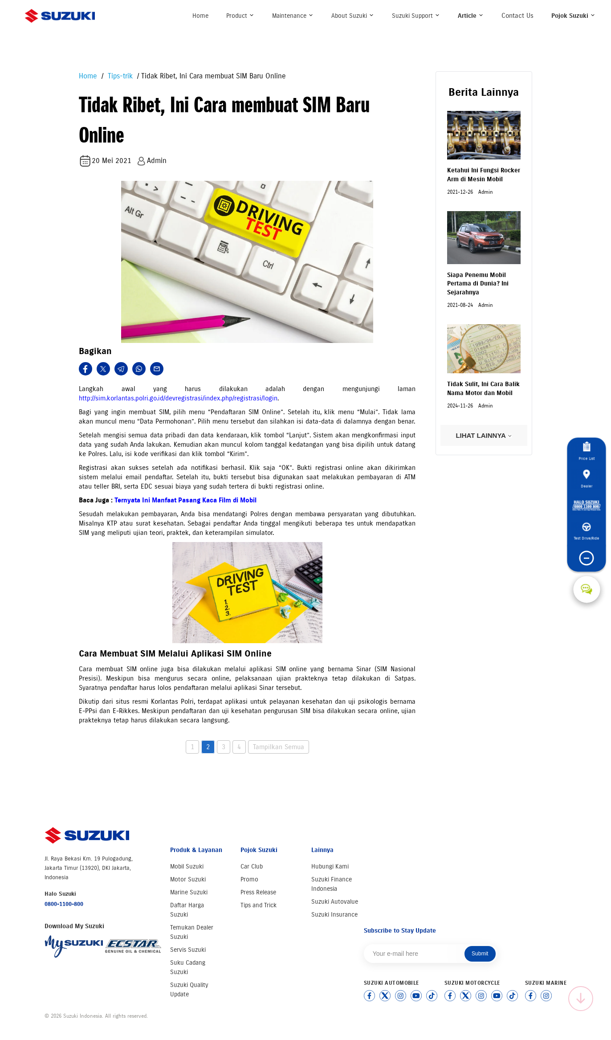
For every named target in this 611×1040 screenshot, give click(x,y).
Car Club (251, 866)
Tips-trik (119, 76)
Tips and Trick (258, 905)
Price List (586, 451)
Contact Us (517, 16)
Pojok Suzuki (573, 16)
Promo (249, 879)
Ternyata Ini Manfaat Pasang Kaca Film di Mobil (185, 500)
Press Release (258, 892)
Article (471, 16)
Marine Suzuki (189, 892)
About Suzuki (352, 16)
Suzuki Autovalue (334, 901)
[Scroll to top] (580, 998)
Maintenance (293, 16)
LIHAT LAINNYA (484, 435)
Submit (480, 953)
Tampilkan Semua (278, 747)
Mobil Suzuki (187, 866)
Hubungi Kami (330, 866)
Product (240, 16)
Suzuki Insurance (334, 914)
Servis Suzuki (188, 950)
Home (200, 16)
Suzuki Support (416, 16)
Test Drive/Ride (586, 531)
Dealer (586, 478)
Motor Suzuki (188, 879)
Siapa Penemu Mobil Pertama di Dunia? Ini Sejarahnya (478, 283)
